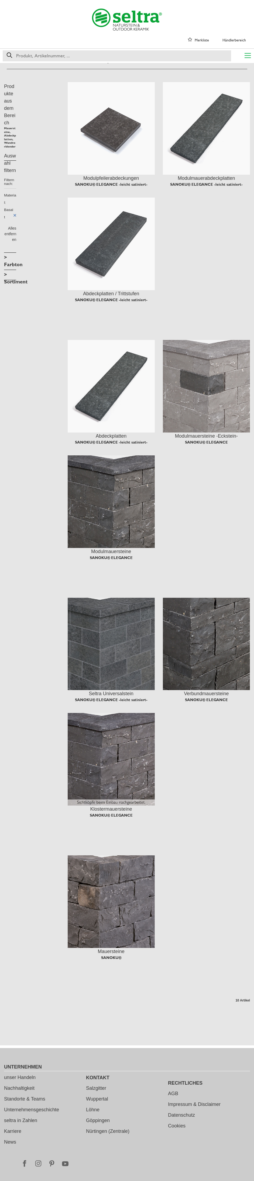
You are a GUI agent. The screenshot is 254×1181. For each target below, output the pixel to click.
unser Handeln (20, 1077)
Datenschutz (181, 1115)
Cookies (177, 1126)
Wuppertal (97, 1099)
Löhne (92, 1109)
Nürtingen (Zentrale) (107, 1131)
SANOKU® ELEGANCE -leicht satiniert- (111, 184)
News (10, 1142)
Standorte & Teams (24, 1099)
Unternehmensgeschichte (31, 1109)
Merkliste (202, 40)
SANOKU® (111, 957)
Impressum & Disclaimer (194, 1104)
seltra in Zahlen (20, 1120)
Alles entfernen (10, 234)
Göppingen (98, 1120)
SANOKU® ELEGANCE (206, 442)
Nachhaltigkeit (19, 1088)
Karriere (12, 1131)
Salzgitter (96, 1088)
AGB (173, 1093)
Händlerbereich (234, 40)
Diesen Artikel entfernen (14, 215)
